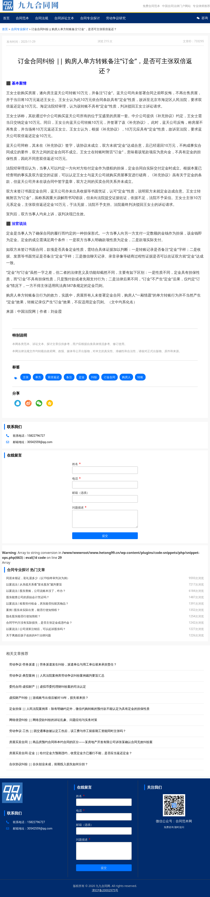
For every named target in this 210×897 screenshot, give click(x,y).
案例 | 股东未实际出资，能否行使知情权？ (33, 609)
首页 (6, 18)
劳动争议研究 (116, 18)
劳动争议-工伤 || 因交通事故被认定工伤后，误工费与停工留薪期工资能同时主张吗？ (67, 731)
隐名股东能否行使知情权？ (23, 616)
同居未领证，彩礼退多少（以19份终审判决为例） (38, 578)
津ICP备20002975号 (105, 890)
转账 (140, 377)
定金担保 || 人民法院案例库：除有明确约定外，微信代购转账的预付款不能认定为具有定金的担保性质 (79, 708)
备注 (69, 377)
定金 (81, 377)
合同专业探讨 (90, 18)
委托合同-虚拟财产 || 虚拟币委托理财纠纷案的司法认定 (47, 686)
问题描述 (105, 516)
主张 (26, 377)
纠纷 (94, 377)
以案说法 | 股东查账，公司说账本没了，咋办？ (36, 590)
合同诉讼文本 (64, 18)
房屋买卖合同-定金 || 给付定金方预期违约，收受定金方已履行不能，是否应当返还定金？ (70, 753)
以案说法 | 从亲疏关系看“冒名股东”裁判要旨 (34, 584)
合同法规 (41, 18)
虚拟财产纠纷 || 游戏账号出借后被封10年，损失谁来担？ (49, 697)
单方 (38, 377)
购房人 (126, 377)
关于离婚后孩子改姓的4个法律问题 (28, 635)
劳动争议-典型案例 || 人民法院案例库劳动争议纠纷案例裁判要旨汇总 (56, 675)
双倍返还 (53, 377)
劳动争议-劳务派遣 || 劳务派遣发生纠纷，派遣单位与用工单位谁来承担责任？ (63, 664)
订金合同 (109, 377)
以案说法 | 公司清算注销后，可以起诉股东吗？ (36, 628)
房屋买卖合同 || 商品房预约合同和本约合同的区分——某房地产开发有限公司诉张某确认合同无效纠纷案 (81, 742)
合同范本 (22, 18)
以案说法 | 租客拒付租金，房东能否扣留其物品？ (37, 603)
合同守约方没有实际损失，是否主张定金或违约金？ (39, 622)
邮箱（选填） (105, 496)
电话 (105, 482)
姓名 (105, 467)
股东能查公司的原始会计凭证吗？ (27, 597)
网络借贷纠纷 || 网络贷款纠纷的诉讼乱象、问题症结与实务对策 (53, 719)
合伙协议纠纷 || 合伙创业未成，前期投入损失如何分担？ (48, 764)
